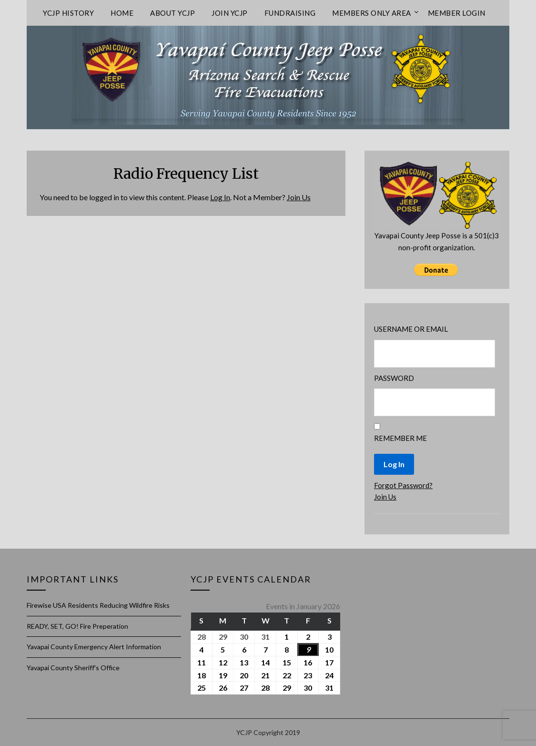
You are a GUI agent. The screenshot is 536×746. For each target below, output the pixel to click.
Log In (220, 197)
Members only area (371, 13)
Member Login (456, 13)
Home (122, 13)
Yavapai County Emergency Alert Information (94, 647)
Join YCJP (230, 13)
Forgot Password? (403, 485)
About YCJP (172, 13)
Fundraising (290, 13)
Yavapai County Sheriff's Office (73, 668)
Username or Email (411, 329)
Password (394, 378)
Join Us (299, 197)
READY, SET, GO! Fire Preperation (77, 626)
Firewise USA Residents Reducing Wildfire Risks (98, 605)
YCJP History (68, 13)
